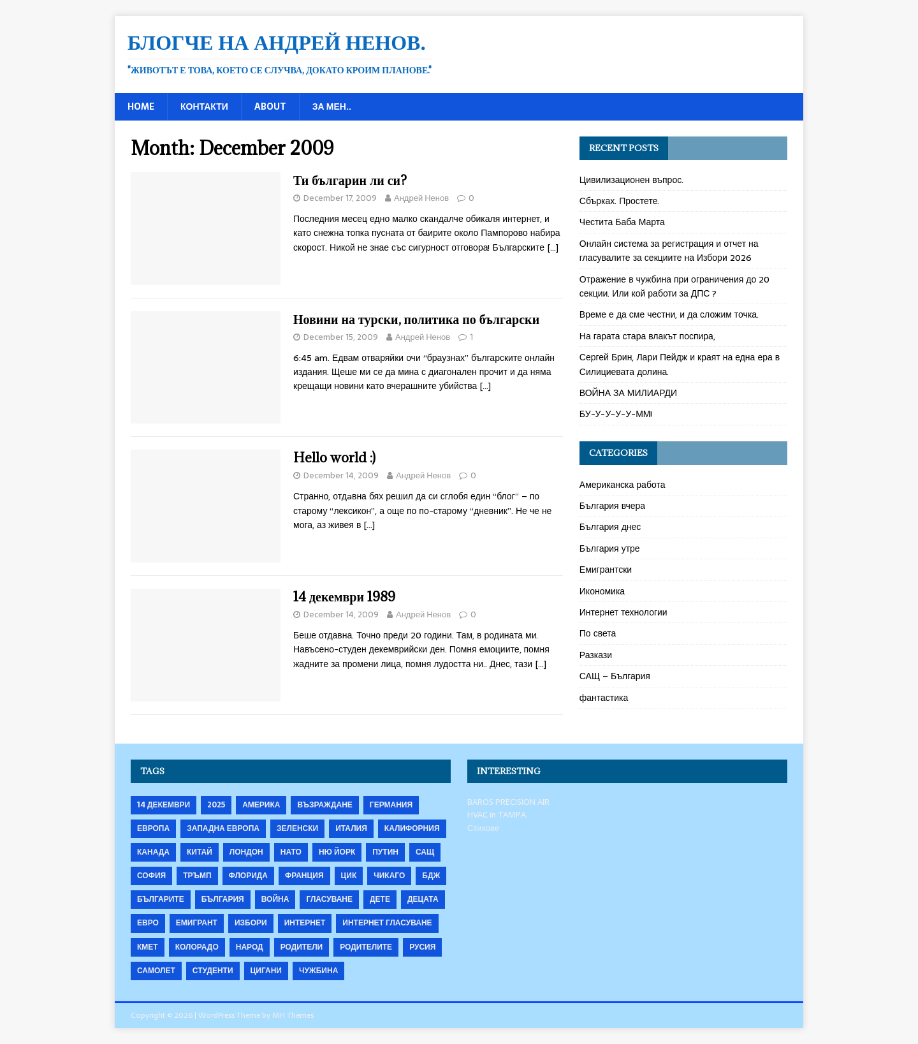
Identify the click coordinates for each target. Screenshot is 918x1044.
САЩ (425, 852)
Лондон (246, 852)
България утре (609, 548)
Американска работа (622, 485)
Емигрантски (605, 569)
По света (597, 633)
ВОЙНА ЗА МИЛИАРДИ (628, 393)
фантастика (604, 698)
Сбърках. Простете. (619, 201)
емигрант (196, 922)
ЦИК (349, 875)
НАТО (291, 852)
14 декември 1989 (344, 596)
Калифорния (412, 828)
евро (148, 922)
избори (251, 922)
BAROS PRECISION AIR (508, 802)
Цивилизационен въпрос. (631, 180)
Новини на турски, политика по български (416, 319)
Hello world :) (334, 457)
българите (160, 899)
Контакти (204, 106)
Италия (351, 828)
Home (140, 106)
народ (249, 947)
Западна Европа (223, 828)
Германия (391, 804)
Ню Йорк (337, 852)
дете (380, 899)
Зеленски (297, 828)
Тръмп (197, 875)
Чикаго (389, 875)
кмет (147, 947)
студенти (213, 970)
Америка (261, 804)
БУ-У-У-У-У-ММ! (616, 414)
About (270, 106)
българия (222, 899)
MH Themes (293, 1015)
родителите (366, 947)
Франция (304, 875)
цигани (266, 970)
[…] (552, 247)
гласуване (329, 899)
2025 (216, 804)
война (275, 899)
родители (301, 947)
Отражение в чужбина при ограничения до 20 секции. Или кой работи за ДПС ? (674, 286)
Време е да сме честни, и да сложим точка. (669, 314)
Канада (153, 852)
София (151, 875)
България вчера (612, 506)
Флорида (248, 875)
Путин (385, 852)
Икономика (602, 591)
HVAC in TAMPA (496, 814)
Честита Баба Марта (622, 222)
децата (423, 899)
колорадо (197, 947)
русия (422, 947)
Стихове (483, 828)
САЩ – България (614, 676)
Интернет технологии (623, 612)
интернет (305, 922)
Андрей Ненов (421, 198)
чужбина (318, 970)
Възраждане (324, 804)
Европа (153, 828)
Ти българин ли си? (350, 180)
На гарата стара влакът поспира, (647, 336)
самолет (156, 970)
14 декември (163, 804)
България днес (610, 527)
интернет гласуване (387, 922)
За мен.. (331, 106)
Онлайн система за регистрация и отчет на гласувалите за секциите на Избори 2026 (669, 251)
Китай (199, 852)
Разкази (595, 655)
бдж (431, 875)
